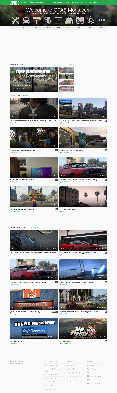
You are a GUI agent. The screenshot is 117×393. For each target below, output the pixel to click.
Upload (75, 3)
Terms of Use (91, 369)
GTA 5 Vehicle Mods (50, 365)
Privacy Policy (91, 365)
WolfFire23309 (16, 152)
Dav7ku (14, 255)
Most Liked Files (71, 369)
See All (72, 64)
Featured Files (70, 365)
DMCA (89, 372)
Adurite (14, 343)
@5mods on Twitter (94, 376)
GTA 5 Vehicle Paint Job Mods (52, 370)
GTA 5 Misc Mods (50, 389)
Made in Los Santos (16, 363)
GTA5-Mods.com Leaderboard (71, 381)
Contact (89, 362)
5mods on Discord (94, 383)
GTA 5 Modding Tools (51, 362)
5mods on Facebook (94, 380)
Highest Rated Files (72, 376)
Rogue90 (64, 314)
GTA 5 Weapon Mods (51, 375)
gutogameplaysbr (66, 152)
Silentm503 (64, 284)
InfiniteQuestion (66, 343)
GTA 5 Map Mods (50, 385)
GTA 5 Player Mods (50, 382)
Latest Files (69, 362)
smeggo (14, 314)
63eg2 (63, 211)
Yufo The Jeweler (17, 123)
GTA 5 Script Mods (50, 378)
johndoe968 (64, 182)
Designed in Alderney (17, 361)
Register (93, 3)
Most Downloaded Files (73, 372)
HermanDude (65, 123)
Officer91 (14, 182)
